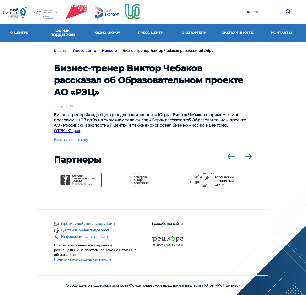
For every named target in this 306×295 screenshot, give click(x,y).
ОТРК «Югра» (67, 130)
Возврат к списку (71, 140)
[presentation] (231, 156)
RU (248, 12)
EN (256, 12)
